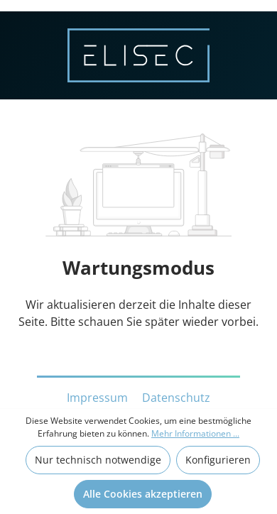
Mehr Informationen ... (195, 433)
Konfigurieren (218, 459)
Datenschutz (176, 397)
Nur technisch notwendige (98, 459)
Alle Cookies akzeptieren (142, 494)
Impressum (99, 397)
